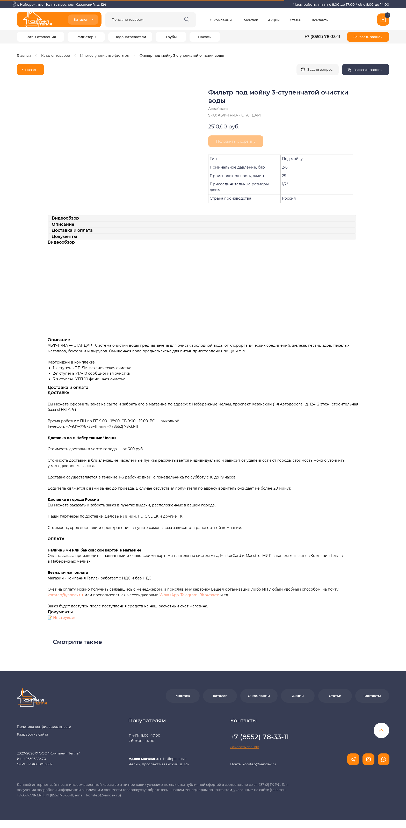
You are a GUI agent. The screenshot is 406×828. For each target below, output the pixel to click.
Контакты (320, 20)
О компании (221, 20)
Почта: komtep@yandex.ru (253, 764)
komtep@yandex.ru (65, 595)
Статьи (295, 20)
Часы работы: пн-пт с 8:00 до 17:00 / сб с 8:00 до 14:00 (341, 4)
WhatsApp (169, 595)
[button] (368, 37)
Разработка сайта (32, 734)
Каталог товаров (55, 55)
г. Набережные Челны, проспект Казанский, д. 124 (61, 4)
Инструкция (64, 617)
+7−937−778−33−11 (81, 426)
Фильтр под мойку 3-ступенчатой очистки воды (182, 55)
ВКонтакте (209, 595)
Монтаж (251, 20)
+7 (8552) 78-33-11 (322, 36)
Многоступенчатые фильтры (104, 55)
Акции (274, 20)
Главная (24, 55)
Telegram (189, 595)
